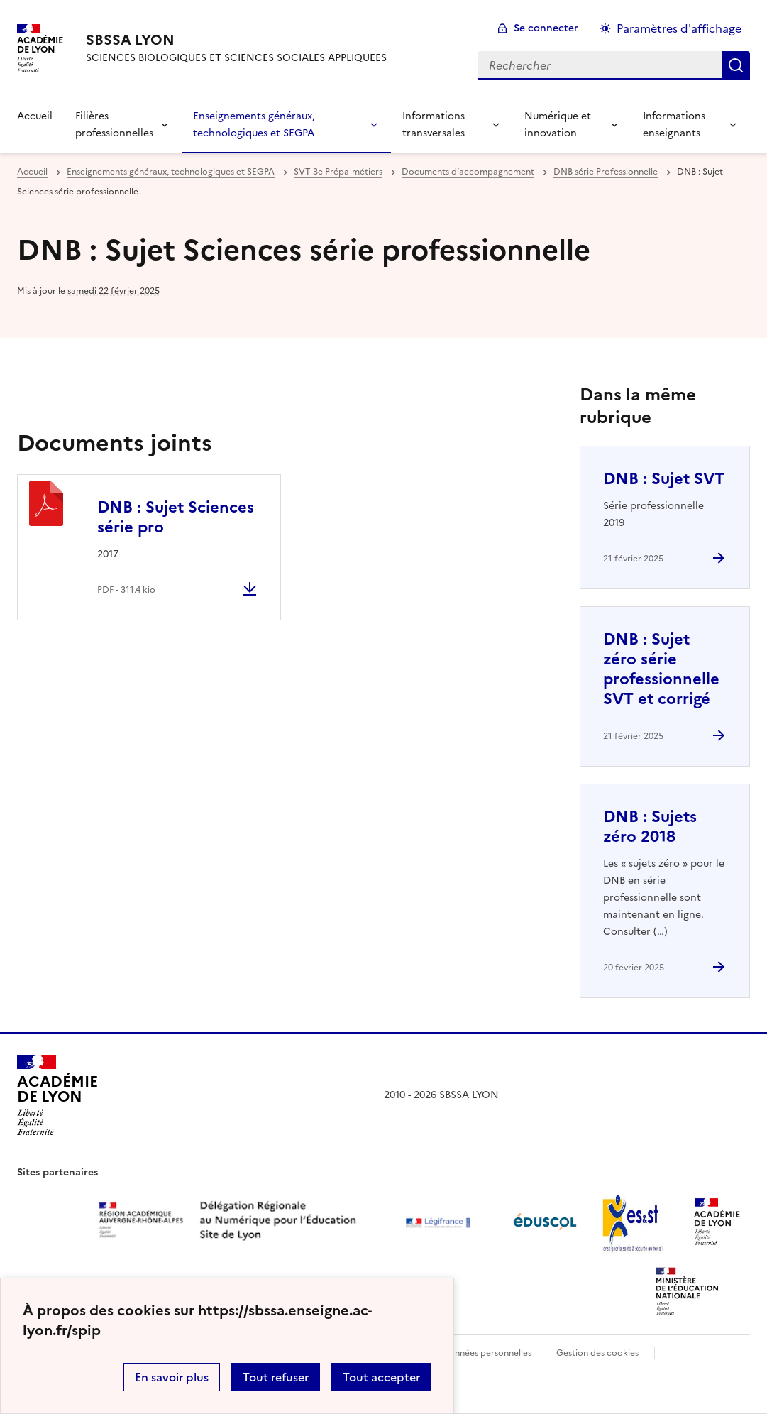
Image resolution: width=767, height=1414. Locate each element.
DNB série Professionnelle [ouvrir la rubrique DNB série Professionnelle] (605, 171)
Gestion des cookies (597, 1353)
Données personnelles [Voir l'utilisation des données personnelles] (486, 1353)
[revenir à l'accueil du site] (236, 40)
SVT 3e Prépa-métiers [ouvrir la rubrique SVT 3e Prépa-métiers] (338, 171)
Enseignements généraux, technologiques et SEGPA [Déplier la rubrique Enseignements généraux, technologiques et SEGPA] (254, 125)
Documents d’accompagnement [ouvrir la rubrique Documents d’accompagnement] (468, 171)
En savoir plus (172, 1377)
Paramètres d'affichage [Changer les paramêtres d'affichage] (679, 28)
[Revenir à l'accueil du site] (57, 1095)
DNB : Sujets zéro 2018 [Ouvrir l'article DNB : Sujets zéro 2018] (650, 826)
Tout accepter (381, 1377)
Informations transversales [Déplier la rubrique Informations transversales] (433, 125)
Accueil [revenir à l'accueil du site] (35, 116)
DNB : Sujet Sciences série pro (175, 517)
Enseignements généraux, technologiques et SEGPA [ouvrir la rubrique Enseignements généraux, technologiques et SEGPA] (171, 171)
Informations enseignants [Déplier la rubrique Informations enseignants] (674, 125)
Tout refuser (276, 1377)
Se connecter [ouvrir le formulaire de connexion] (546, 28)
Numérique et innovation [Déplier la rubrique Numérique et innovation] (557, 125)
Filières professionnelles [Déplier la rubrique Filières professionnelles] (114, 125)
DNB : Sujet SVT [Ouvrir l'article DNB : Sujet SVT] (663, 478)
